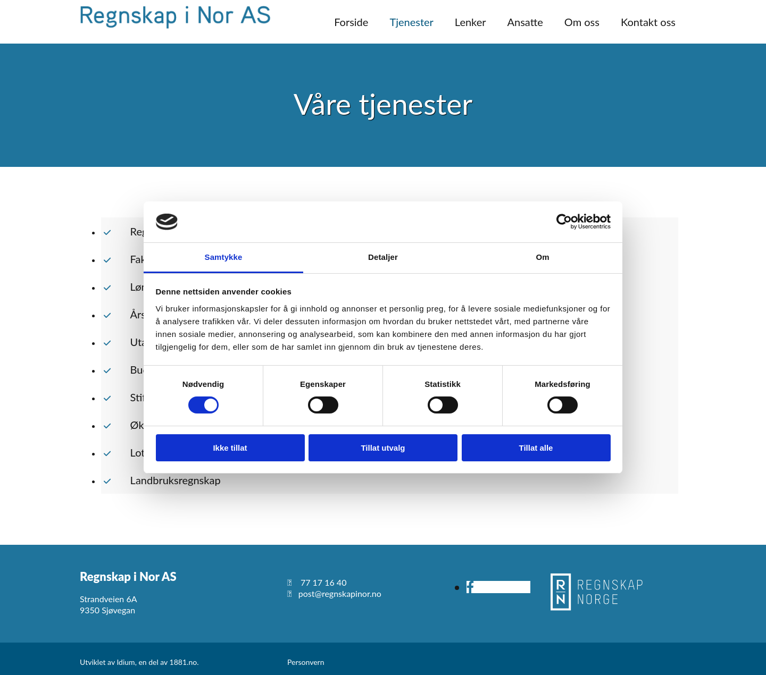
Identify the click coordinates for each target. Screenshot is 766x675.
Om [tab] (542, 256)
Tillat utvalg (383, 447)
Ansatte (525, 21)
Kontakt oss (648, 21)
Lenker (470, 21)
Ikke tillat (230, 447)
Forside (351, 21)
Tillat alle (536, 447)
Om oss (582, 21)
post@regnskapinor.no (339, 593)
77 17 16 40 (324, 582)
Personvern (305, 661)
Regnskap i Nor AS (128, 576)
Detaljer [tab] (383, 256)
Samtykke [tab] (224, 256)
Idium (125, 661)
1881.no (183, 661)
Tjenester (411, 21)
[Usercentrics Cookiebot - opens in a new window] (564, 222)
